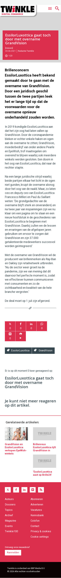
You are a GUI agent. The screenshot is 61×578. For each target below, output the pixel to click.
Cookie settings (40, 536)
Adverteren (37, 504)
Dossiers (10, 504)
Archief (9, 515)
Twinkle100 (11, 531)
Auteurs (9, 499)
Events (9, 526)
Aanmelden (13, 552)
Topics (9, 509)
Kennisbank (37, 515)
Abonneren (37, 499)
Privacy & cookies (41, 531)
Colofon (35, 520)
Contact (35, 526)
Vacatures (36, 509)
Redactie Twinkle (26, 51)
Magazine (10, 520)
